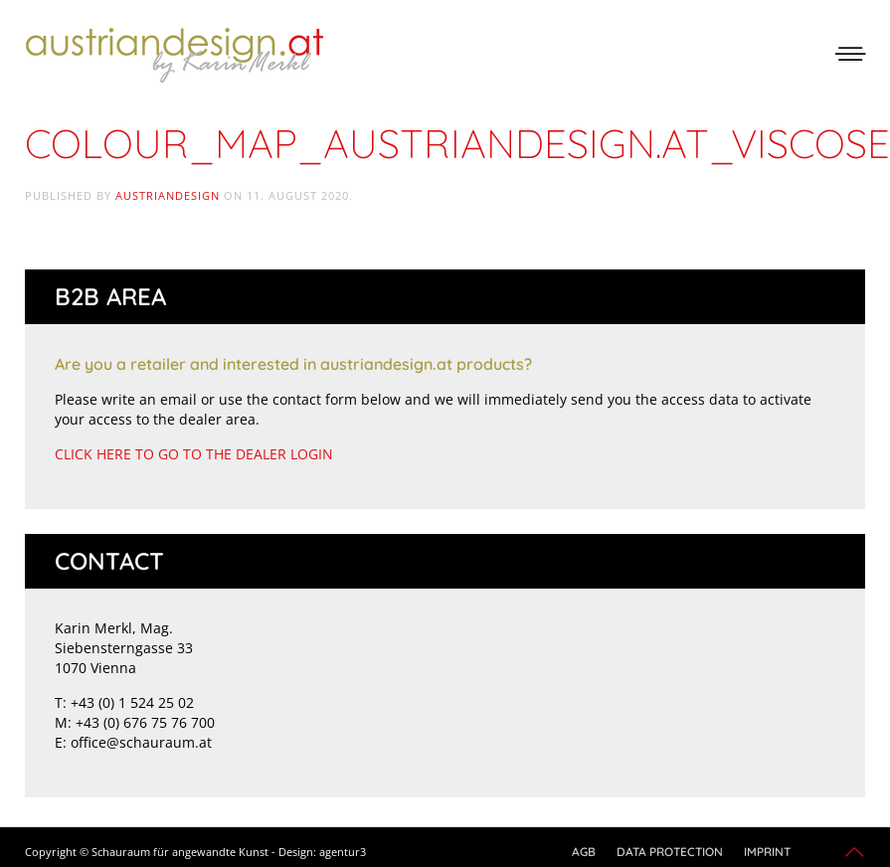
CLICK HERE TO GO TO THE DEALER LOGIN (194, 453)
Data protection (670, 851)
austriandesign (167, 195)
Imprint (767, 851)
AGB (584, 851)
